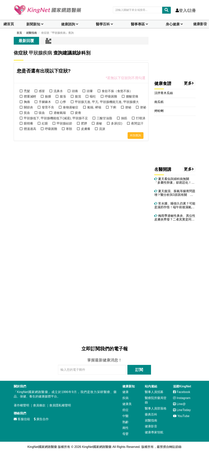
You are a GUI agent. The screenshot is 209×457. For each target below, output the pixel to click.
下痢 (113, 107)
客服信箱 (22, 419)
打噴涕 (140, 118)
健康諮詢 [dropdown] (68, 24)
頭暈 (90, 91)
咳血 (42, 112)
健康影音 (200, 24)
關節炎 (28, 107)
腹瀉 (78, 96)
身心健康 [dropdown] (173, 24)
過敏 (99, 123)
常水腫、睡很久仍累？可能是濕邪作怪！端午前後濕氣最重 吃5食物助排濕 (174, 205)
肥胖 (84, 123)
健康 (125, 392)
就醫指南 (151, 420)
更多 (189, 83)
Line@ (179, 404)
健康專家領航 (154, 432)
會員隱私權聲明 (60, 405)
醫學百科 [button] (103, 24)
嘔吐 (93, 96)
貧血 (27, 112)
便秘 (128, 107)
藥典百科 (151, 414)
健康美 (127, 404)
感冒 (42, 91)
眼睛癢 (28, 123)
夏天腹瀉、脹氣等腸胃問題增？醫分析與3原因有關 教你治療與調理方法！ (174, 193)
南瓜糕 (159, 102)
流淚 (102, 128)
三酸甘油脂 (104, 118)
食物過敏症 (70, 107)
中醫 (125, 416)
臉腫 (48, 96)
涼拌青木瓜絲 (163, 93)
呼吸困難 (111, 96)
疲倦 (78, 112)
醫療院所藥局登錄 (155, 400)
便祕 (143, 107)
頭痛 (75, 91)
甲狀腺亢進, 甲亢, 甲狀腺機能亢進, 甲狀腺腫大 (107, 102)
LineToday (182, 410)
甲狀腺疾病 (40, 52)
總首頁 (8, 24)
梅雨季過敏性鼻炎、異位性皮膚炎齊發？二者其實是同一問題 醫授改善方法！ (174, 217)
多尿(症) (116, 123)
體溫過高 (30, 128)
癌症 (125, 410)
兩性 (125, 427)
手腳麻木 (45, 102)
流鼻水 (58, 91)
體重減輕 (30, 96)
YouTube (181, 416)
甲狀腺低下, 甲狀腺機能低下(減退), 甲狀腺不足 (56, 118)
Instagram (181, 398)
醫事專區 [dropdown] (138, 24)
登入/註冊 (186, 10)
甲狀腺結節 (64, 123)
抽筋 (124, 118)
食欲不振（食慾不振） (117, 91)
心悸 (63, 102)
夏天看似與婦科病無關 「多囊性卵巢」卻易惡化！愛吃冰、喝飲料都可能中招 (174, 180)
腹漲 (63, 96)
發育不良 (48, 107)
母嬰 (125, 433)
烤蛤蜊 (159, 110)
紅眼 (45, 123)
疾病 (125, 398)
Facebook (181, 392)
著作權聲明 (21, 405)
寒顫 (69, 128)
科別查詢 (135, 135)
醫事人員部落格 (155, 408)
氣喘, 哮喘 (94, 107)
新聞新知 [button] (33, 24)
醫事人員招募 (154, 392)
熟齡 (125, 422)
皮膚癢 (85, 128)
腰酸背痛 (132, 96)
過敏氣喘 (60, 112)
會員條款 (39, 405)
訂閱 (139, 370)
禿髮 (27, 91)
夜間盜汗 (137, 123)
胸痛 (27, 102)
